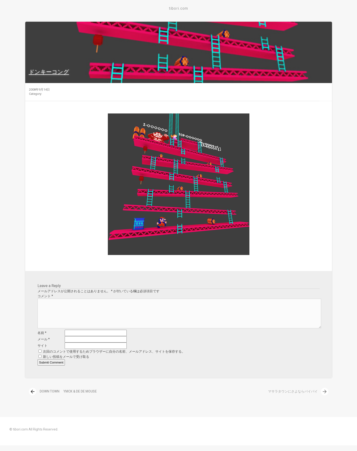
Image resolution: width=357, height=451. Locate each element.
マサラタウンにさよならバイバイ (298, 397)
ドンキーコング (49, 72)
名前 (42, 338)
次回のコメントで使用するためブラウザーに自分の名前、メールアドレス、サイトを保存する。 (114, 357)
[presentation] (32, 397)
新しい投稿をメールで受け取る (66, 362)
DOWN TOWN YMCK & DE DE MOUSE (63, 397)
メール (44, 345)
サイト (42, 351)
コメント (45, 296)
